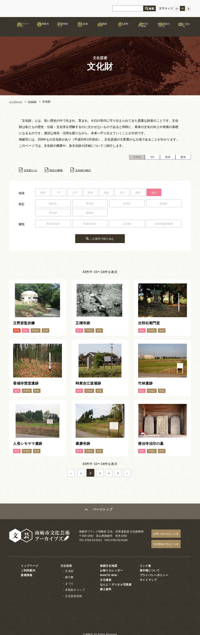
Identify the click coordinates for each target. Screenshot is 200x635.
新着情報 (60, 31)
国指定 (53, 204)
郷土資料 (120, 31)
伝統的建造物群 (164, 225)
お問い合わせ (180, 31)
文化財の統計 (91, 170)
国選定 (163, 204)
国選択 (90, 213)
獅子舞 (69, 574)
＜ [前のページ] (69, 473)
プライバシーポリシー (154, 572)
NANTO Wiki (140, 31)
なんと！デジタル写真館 (116, 582)
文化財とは (32, 170)
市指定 (126, 204)
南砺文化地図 (108, 563)
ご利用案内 (39, 31)
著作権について (150, 567)
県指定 (90, 204)
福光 (171, 193)
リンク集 (145, 563)
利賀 (98, 193)
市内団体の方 (160, 31)
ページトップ (103, 512)
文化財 (69, 568)
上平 (80, 193)
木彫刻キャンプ (75, 587)
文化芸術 (80, 31)
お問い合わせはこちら (170, 533)
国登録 (53, 213)
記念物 (126, 225)
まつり (69, 581)
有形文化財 (53, 225)
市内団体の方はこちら (170, 542)
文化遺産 (106, 577)
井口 (135, 193)
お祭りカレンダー (111, 567)
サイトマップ (148, 577)
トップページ (19, 31)
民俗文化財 (90, 225)
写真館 (100, 31)
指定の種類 (61, 170)
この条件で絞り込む (102, 239)
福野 (153, 193)
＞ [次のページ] (130, 473)
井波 (117, 193)
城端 (44, 193)
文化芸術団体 (73, 593)
